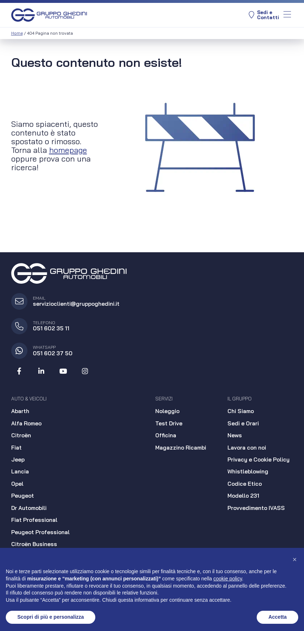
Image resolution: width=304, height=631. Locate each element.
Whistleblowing (247, 471)
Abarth (20, 411)
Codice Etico (244, 483)
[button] (294, 559)
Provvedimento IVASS (256, 508)
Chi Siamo (240, 411)
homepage (68, 150)
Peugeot (22, 495)
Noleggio (167, 411)
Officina (165, 435)
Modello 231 (243, 495)
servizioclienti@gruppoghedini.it (76, 303)
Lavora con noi (246, 447)
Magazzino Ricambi (180, 447)
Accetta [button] (277, 617)
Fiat (16, 447)
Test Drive (168, 423)
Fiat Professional (34, 519)
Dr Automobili (29, 508)
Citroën (21, 435)
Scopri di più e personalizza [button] (50, 617)
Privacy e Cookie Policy (258, 459)
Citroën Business (34, 544)
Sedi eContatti (264, 15)
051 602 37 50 (53, 353)
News (234, 435)
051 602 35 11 (51, 328)
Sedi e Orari (243, 423)
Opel (17, 483)
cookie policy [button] (227, 578)
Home (17, 33)
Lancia (20, 471)
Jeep (18, 459)
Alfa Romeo (26, 423)
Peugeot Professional (40, 532)
